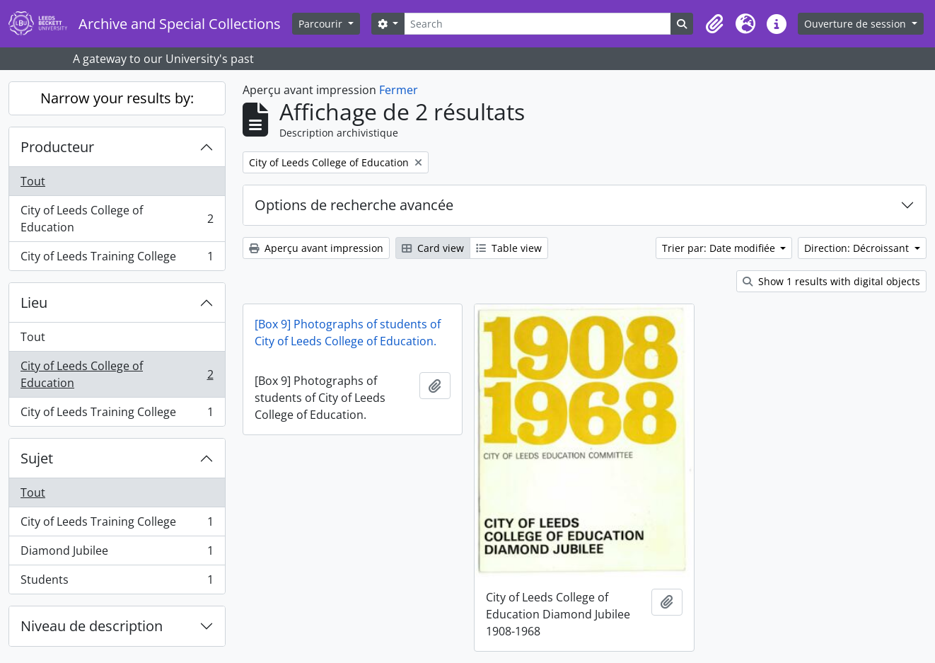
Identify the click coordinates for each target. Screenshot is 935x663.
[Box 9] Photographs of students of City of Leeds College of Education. (348, 332)
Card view (433, 248)
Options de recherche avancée (354, 204)
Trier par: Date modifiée (720, 248)
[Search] (537, 24)
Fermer (398, 90)
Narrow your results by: (117, 98)
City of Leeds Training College (117, 259)
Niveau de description (92, 625)
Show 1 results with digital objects (831, 281)
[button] (714, 24)
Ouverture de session (856, 23)
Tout (33, 181)
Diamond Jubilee (117, 553)
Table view (509, 248)
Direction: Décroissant (858, 248)
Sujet (37, 458)
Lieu (34, 302)
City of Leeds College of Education (117, 218)
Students (117, 582)
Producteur (57, 146)
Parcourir (321, 23)
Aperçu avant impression (316, 248)
